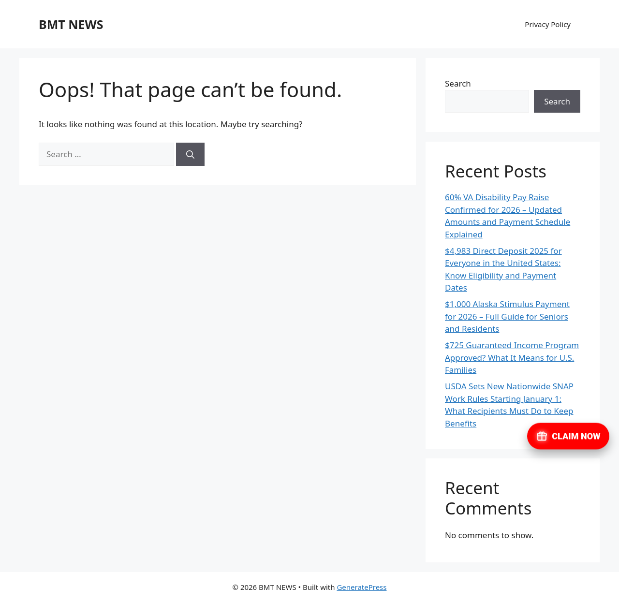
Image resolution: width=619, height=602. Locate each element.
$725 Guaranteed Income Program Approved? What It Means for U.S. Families (512, 357)
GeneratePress (361, 587)
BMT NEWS (71, 24)
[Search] (190, 154)
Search (458, 83)
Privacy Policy (548, 24)
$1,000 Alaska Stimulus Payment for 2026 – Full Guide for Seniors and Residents (507, 316)
